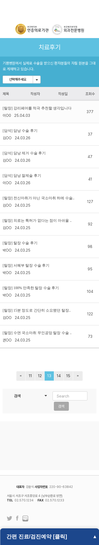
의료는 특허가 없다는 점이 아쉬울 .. (42, 221)
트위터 (9, 518)
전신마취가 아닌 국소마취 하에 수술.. (43, 198)
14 (59, 375)
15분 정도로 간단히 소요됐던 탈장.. (42, 310)
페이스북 (17, 519)
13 (49, 375)
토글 (37, 80)
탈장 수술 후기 (25, 243)
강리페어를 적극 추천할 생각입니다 (42, 108)
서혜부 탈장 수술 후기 (31, 265)
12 (40, 375)
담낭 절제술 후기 (27, 176)
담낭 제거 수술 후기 (29, 153)
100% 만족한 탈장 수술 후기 (36, 288)
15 (68, 375)
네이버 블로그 (25, 519)
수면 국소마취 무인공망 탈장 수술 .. (42, 333)
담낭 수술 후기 (25, 131)
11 (30, 375)
